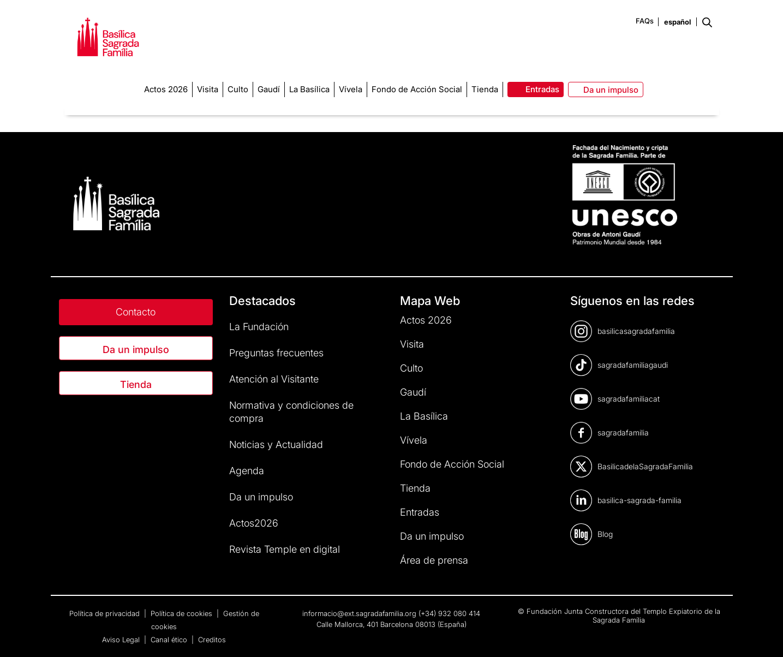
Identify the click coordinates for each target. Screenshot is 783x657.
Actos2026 (253, 523)
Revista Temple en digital (284, 549)
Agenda (246, 470)
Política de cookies (182, 613)
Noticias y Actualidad (276, 444)
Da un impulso (136, 349)
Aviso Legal (122, 639)
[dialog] (762, 635)
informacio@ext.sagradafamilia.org (359, 613)
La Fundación (259, 326)
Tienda (136, 384)
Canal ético (170, 639)
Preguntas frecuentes (276, 353)
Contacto (136, 312)
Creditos (212, 639)
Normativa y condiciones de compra (291, 411)
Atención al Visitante (274, 379)
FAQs (645, 20)
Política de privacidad (105, 613)
